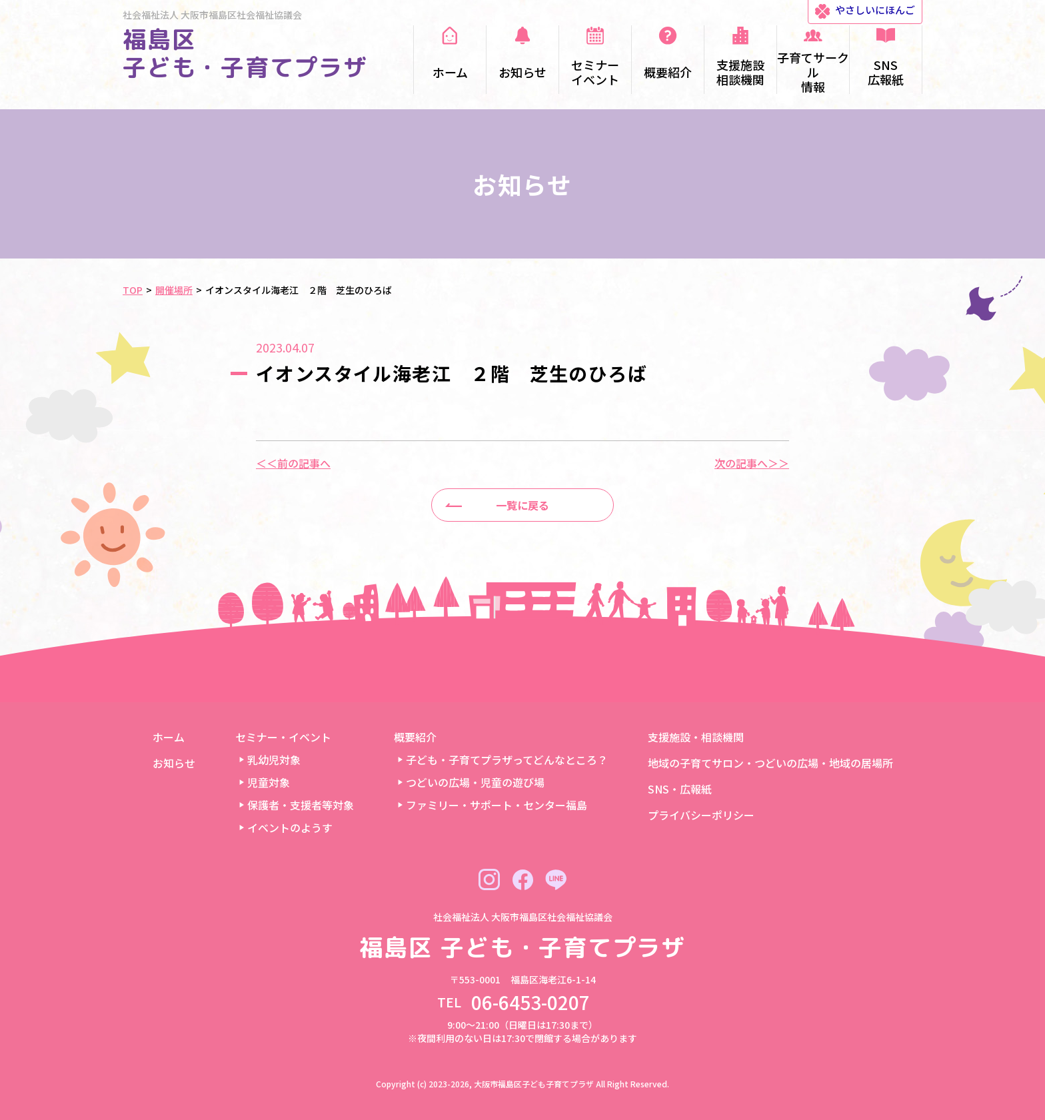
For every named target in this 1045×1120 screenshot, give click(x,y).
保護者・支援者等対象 (300, 805)
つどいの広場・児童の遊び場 (475, 782)
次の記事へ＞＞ (751, 463)
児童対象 (268, 782)
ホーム (169, 737)
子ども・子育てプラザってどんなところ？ (507, 760)
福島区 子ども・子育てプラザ (245, 53)
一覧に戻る (522, 505)
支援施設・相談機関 (696, 737)
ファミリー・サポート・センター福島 (496, 805)
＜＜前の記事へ (293, 463)
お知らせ (174, 763)
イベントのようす (290, 828)
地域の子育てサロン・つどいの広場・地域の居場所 (770, 763)
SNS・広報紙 (680, 789)
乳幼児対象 (274, 760)
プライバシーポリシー (701, 815)
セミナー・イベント (283, 737)
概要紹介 (415, 737)
